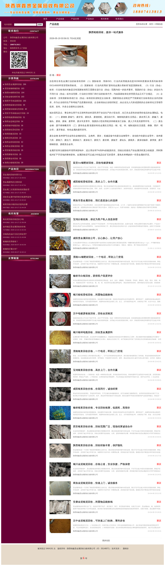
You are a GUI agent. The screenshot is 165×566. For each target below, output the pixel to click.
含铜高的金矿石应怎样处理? (15, 234)
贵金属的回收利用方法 (12, 175)
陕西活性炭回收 (11, 138)
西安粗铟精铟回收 (12, 88)
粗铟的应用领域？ (10, 242)
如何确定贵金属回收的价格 (14, 227)
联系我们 (120, 19)
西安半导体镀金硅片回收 (15, 113)
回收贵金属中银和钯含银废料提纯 (17, 197)
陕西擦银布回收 (11, 154)
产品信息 (60, 19)
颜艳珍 (126, 549)
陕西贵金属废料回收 (13, 84)
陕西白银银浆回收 (12, 163)
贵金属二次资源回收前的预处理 (16, 189)
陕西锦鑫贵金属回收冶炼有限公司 (85, 173)
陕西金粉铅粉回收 (12, 142)
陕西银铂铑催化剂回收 (14, 109)
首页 (45, 19)
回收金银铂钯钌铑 (12, 97)
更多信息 (106, 541)
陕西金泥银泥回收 (12, 146)
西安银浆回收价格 (12, 150)
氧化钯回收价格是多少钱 (13, 219)
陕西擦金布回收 (11, 159)
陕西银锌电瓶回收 (12, 126)
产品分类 (75, 19)
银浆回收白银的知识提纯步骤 (15, 204)
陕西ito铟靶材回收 (12, 93)
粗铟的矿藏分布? (10, 249)
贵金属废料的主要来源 (12, 182)
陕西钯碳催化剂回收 (13, 105)
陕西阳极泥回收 (11, 134)
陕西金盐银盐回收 (12, 121)
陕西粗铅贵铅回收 (12, 130)
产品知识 (90, 19)
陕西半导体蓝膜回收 (13, 101)
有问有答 (105, 19)
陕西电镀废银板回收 (13, 117)
